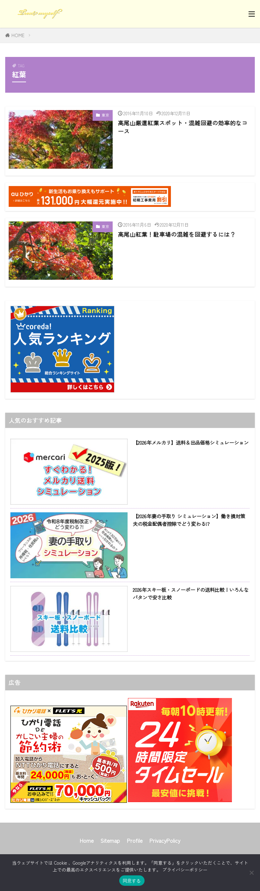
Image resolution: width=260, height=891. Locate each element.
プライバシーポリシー (184, 869)
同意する (132, 880)
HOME (18, 35)
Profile (134, 840)
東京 (105, 115)
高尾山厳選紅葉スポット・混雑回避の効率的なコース (183, 127)
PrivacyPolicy (164, 840)
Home (87, 840)
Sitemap (110, 840)
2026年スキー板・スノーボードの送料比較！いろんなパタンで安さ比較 (191, 593)
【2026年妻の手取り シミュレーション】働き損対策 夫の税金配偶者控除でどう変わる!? (189, 519)
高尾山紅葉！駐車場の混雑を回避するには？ (177, 234)
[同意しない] (251, 872)
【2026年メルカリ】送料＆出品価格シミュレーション (191, 442)
